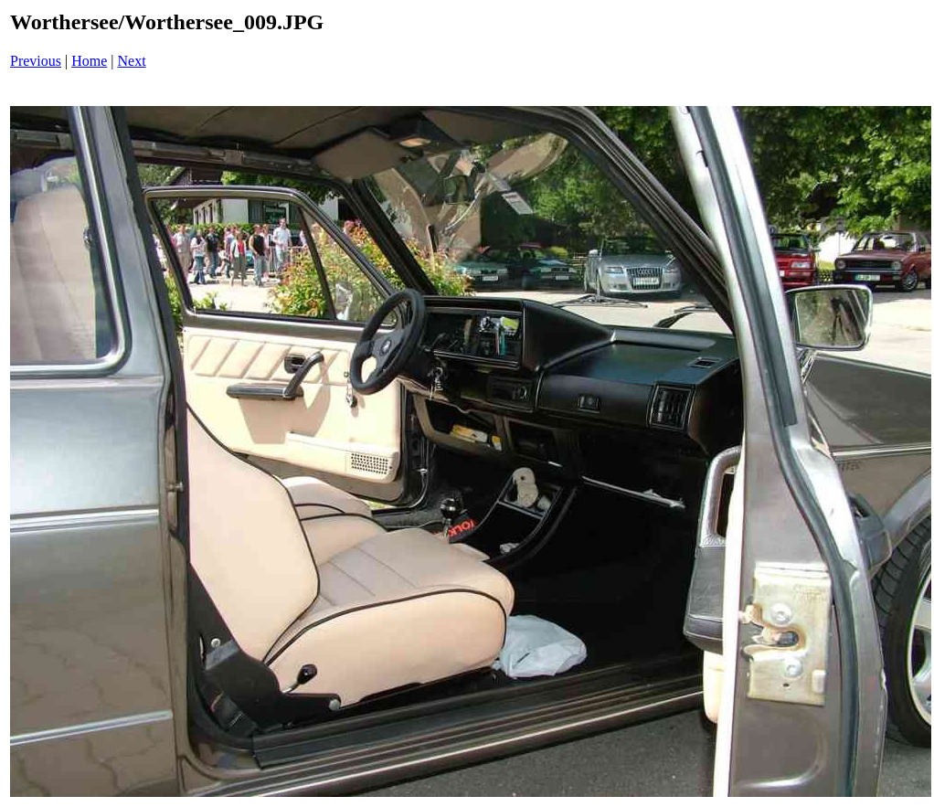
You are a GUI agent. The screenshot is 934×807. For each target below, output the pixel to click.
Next (132, 61)
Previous (35, 61)
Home (89, 61)
